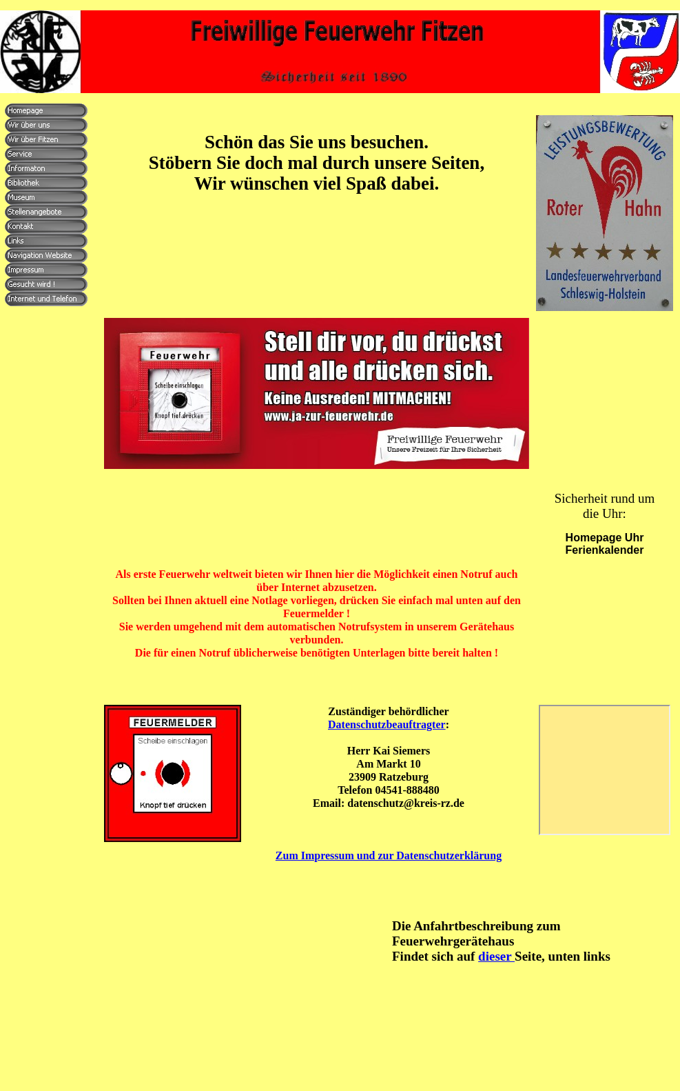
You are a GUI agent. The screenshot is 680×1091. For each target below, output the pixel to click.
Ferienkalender (605, 550)
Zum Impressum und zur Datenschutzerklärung (389, 855)
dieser (496, 956)
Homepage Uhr (605, 537)
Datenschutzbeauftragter (387, 724)
